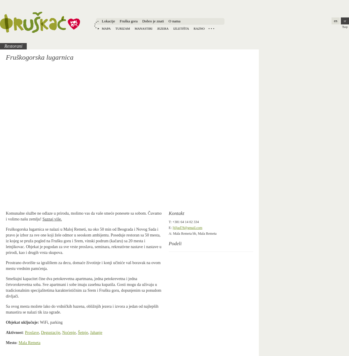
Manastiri (143, 28)
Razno (199, 28)
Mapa (106, 28)
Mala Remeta (29, 343)
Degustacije (50, 332)
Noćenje (69, 332)
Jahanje (96, 332)
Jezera (163, 28)
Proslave (32, 332)
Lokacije (108, 21)
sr (345, 21)
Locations (211, 28)
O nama (175, 21)
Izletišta (181, 28)
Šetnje (83, 332)
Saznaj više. (52, 219)
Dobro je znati (153, 21)
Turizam (122, 28)
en (335, 21)
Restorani (13, 46)
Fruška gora (129, 21)
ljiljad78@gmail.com (187, 228)
